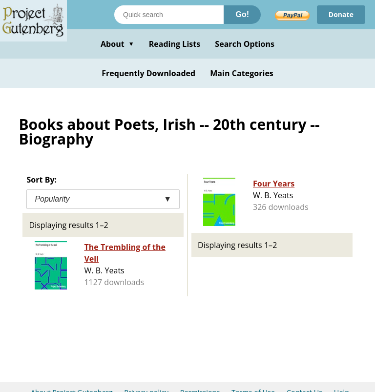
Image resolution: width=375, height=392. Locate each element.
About (117, 44)
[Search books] (169, 14)
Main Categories (241, 73)
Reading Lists (175, 44)
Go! (242, 14)
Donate (341, 14)
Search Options (244, 44)
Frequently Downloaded (148, 73)
